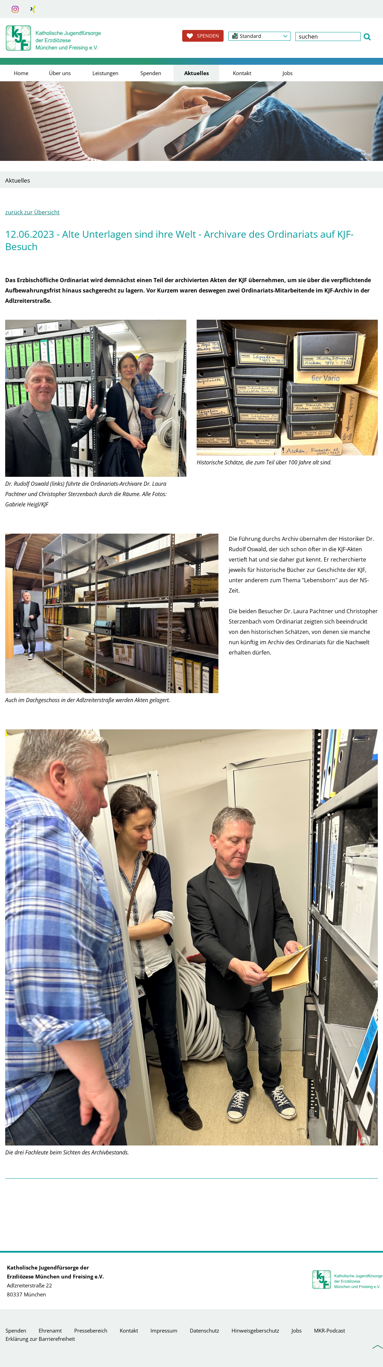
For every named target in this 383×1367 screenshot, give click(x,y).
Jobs (288, 73)
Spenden (150, 73)
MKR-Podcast (329, 1330)
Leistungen (105, 73)
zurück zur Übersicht (32, 212)
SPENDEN (203, 35)
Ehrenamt (50, 1330)
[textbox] (328, 36)
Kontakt (242, 73)
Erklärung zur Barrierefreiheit (40, 1338)
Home (21, 73)
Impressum (163, 1330)
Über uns (60, 73)
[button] (259, 36)
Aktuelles (196, 73)
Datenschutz (204, 1330)
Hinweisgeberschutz (255, 1330)
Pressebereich (90, 1330)
